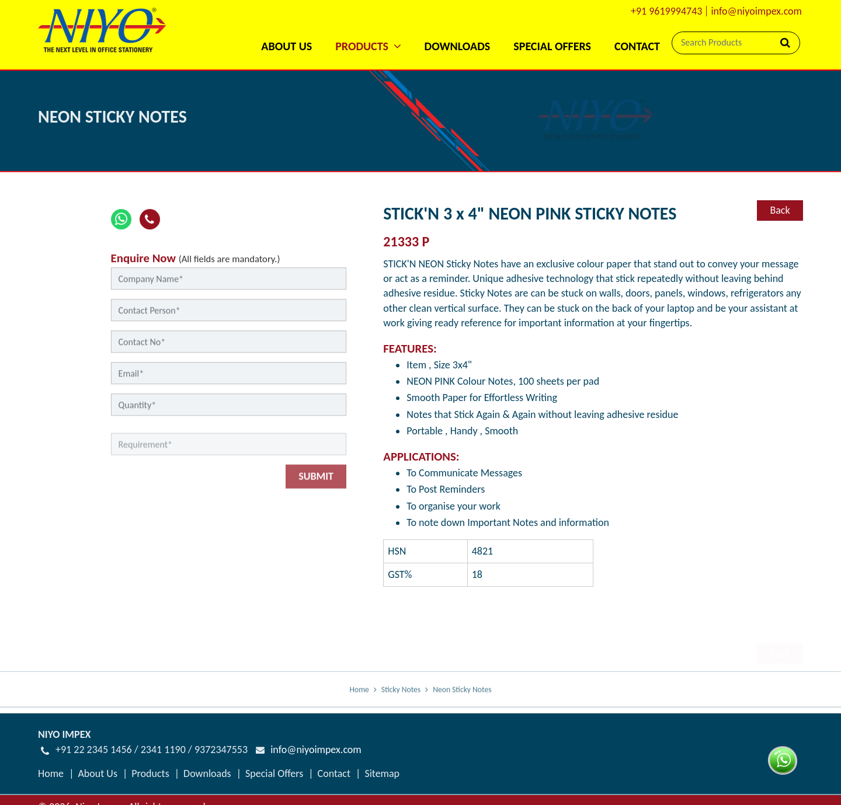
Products (150, 773)
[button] (368, 30)
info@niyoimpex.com (756, 11)
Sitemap (381, 773)
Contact (637, 46)
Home (359, 699)
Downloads (458, 46)
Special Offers (552, 46)
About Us (286, 46)
